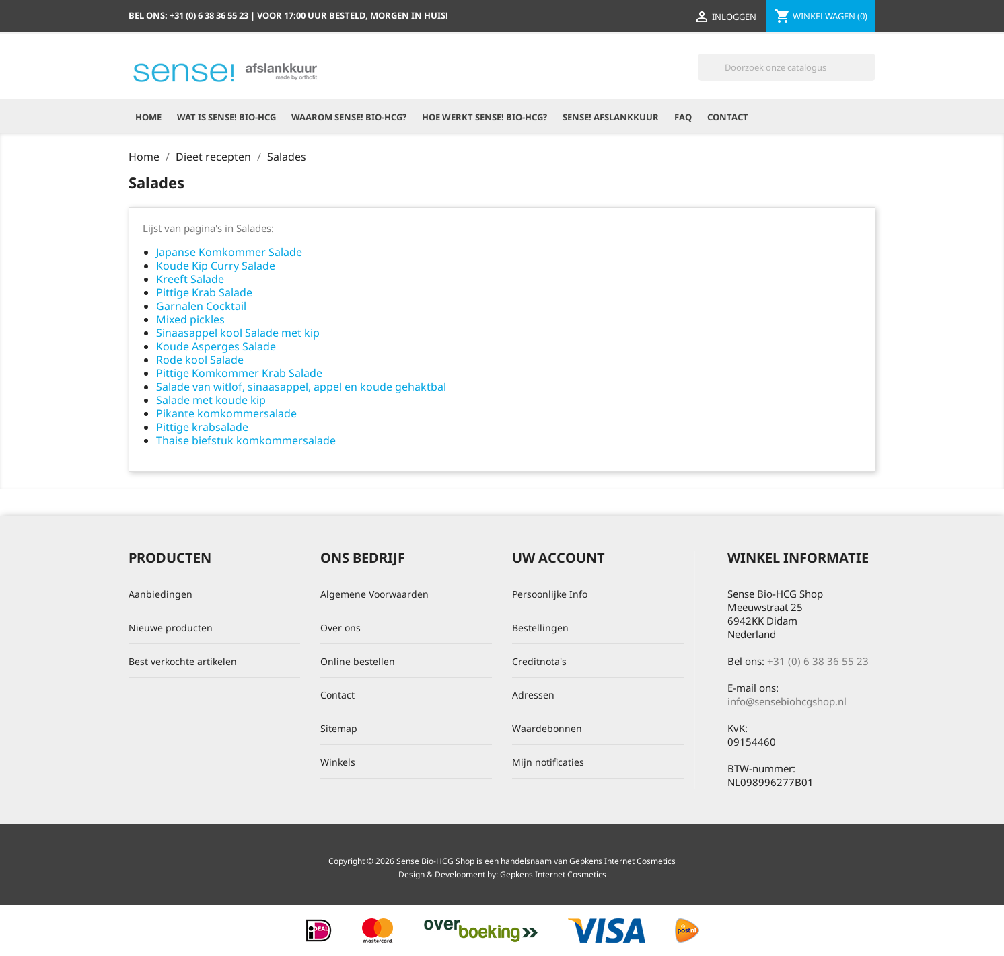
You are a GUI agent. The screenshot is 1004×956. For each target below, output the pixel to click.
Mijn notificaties (548, 762)
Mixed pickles (190, 319)
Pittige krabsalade (202, 427)
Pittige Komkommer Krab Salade (239, 373)
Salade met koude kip (211, 400)
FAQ (683, 117)
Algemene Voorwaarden (374, 594)
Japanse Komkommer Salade (229, 252)
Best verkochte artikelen (183, 661)
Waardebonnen (547, 728)
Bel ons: (189, 15)
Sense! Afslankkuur (611, 117)
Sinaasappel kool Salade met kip (238, 332)
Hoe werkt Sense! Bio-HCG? (484, 117)
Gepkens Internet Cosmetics (553, 874)
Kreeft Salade (190, 279)
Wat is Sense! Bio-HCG (226, 117)
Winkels (337, 762)
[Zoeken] (786, 67)
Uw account (558, 558)
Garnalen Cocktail (201, 305)
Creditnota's (539, 661)
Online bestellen (357, 661)
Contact (727, 117)
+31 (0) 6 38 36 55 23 (818, 661)
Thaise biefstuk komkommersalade (246, 440)
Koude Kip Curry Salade (215, 265)
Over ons (340, 627)
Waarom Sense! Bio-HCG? (348, 117)
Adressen (533, 694)
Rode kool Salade (200, 359)
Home (148, 117)
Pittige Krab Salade (204, 292)
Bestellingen (540, 627)
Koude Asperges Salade (216, 346)
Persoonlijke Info (549, 594)
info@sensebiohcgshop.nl (787, 701)
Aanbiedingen (160, 594)
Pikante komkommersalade (226, 413)
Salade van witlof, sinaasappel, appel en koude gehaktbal (301, 386)
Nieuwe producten (171, 627)
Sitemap (338, 728)
